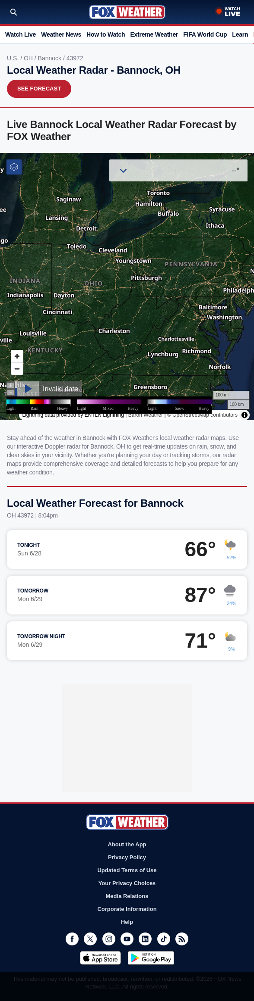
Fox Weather (127, 12)
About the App (127, 844)
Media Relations (127, 896)
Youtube (127, 938)
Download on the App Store (100, 958)
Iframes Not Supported (127, 286)
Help (127, 922)
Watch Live (20, 34)
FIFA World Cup (205, 34)
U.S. (13, 58)
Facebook (72, 938)
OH (29, 58)
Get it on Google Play (151, 958)
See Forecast (39, 88)
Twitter (90, 938)
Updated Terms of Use (126, 870)
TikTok (163, 938)
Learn (240, 34)
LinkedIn (145, 938)
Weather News (61, 34)
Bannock (50, 58)
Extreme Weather (154, 34)
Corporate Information (126, 909)
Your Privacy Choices (127, 883)
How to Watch (105, 34)
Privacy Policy (127, 857)
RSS (181, 938)
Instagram (108, 938)
